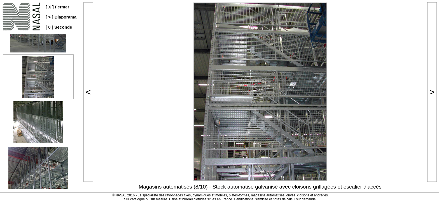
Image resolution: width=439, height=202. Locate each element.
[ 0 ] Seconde (59, 27)
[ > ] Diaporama (61, 17)
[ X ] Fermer (57, 6)
